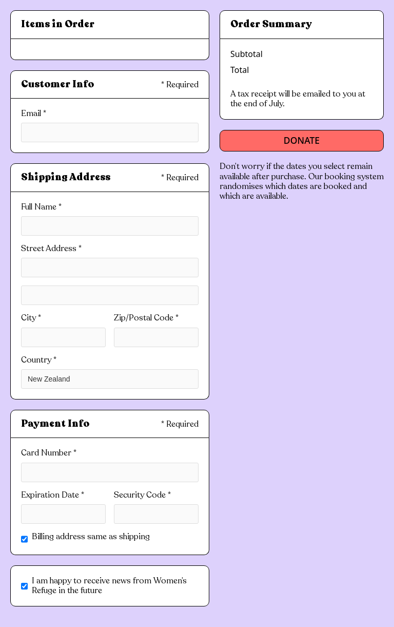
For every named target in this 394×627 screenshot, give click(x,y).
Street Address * (51, 249)
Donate (302, 140)
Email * (33, 114)
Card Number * (48, 453)
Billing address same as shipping (91, 537)
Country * (38, 360)
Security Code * (142, 495)
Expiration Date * (52, 495)
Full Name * (41, 207)
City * (31, 318)
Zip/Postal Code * (146, 318)
